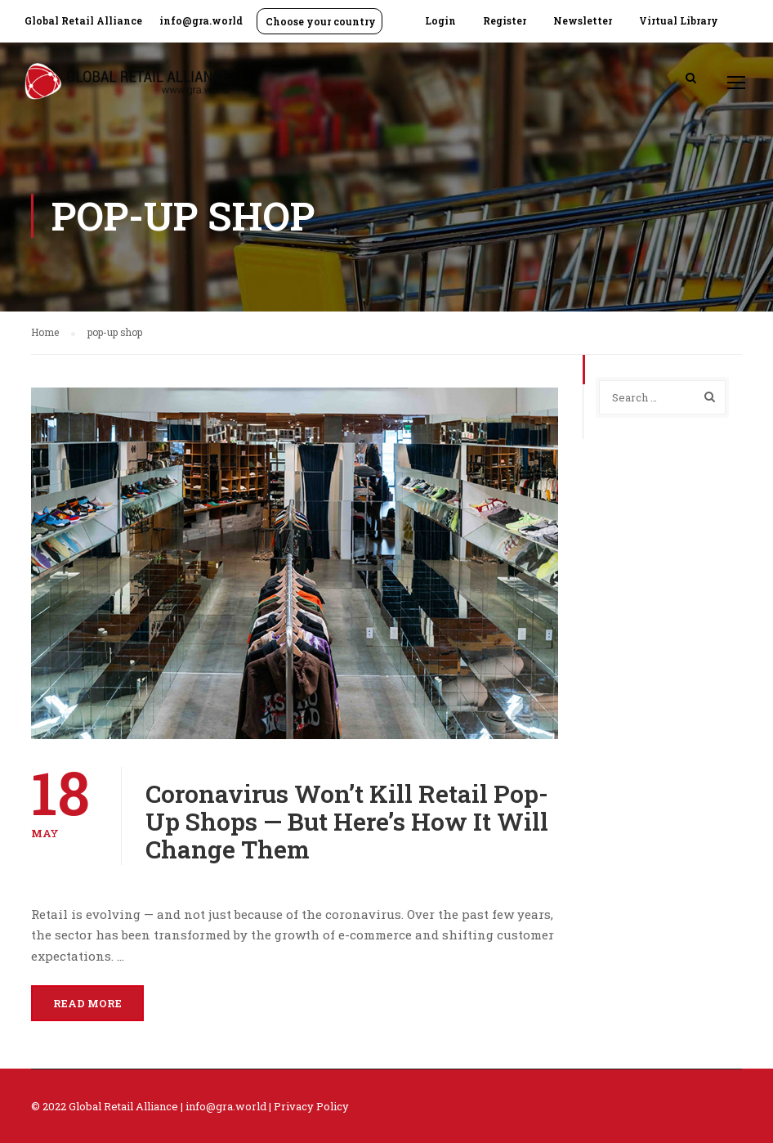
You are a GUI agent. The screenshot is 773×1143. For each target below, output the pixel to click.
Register (504, 20)
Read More (87, 1003)
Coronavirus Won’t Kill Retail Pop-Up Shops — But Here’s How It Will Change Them (346, 821)
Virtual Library (678, 20)
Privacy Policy (311, 1106)
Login (440, 20)
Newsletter (582, 20)
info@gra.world (201, 20)
